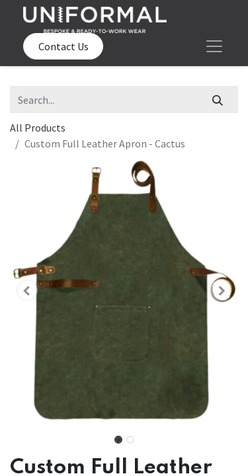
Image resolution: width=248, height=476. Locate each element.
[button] (27, 290)
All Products (37, 127)
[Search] (218, 99)
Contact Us (63, 46)
